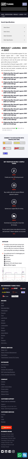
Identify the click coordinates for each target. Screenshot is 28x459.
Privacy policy (4, 389)
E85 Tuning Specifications (8, 372)
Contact (3, 414)
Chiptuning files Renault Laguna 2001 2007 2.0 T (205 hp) (15, 101)
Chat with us (6, 427)
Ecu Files (3, 367)
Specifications (8, 14)
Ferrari (3, 328)
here (14, 179)
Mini (2, 338)
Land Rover (4, 318)
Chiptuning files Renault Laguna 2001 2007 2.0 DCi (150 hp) (15, 119)
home (2, 14)
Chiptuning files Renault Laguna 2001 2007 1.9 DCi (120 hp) (15, 87)
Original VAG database (7, 369)
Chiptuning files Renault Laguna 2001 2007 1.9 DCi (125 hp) (15, 92)
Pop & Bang (4, 355)
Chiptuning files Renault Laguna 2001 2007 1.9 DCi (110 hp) (15, 78)
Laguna (21, 14)
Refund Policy (4, 391)
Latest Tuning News (6, 386)
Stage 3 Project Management (9, 352)
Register (3, 422)
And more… (4, 343)
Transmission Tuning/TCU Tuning (10, 357)
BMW (2, 305)
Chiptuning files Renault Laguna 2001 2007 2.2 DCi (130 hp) (15, 105)
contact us (9, 130)
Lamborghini (4, 325)
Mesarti (3, 330)
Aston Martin (4, 333)
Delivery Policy (5, 394)
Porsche (3, 313)
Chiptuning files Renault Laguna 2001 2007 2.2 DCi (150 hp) (15, 110)
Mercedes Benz (5, 308)
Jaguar (3, 320)
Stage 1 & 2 (4, 350)
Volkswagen (4, 310)
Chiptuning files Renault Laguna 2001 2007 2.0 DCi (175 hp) (15, 96)
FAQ (2, 417)
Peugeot (3, 340)
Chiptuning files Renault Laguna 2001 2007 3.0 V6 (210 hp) (15, 123)
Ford (2, 315)
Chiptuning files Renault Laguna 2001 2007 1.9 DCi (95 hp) (15, 74)
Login (2, 419)
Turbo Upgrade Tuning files (8, 374)
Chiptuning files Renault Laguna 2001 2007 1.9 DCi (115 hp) (15, 83)
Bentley (3, 335)
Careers (3, 381)
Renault (16, 14)
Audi (2, 303)
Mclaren (3, 323)
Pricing (3, 384)
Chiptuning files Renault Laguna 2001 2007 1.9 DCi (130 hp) (15, 114)
